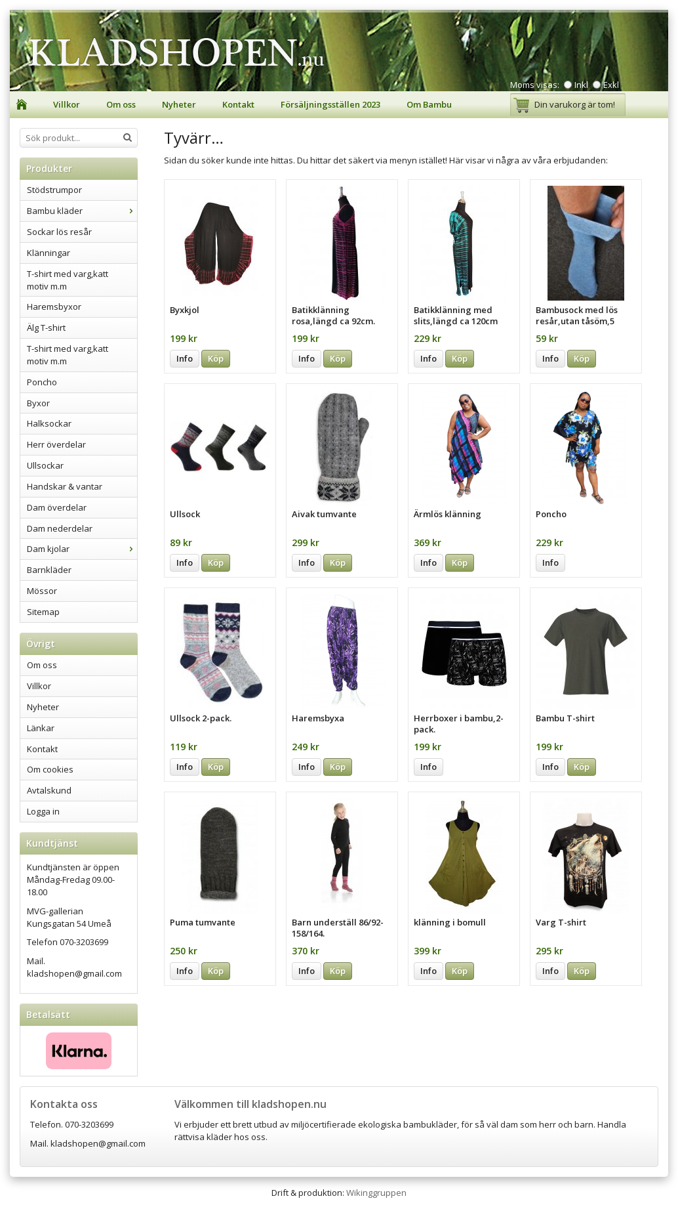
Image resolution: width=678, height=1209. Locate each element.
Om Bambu (429, 104)
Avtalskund (49, 790)
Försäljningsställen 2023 (330, 104)
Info (184, 358)
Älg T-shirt (46, 327)
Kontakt (238, 104)
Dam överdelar (57, 507)
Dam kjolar (82, 549)
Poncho (42, 382)
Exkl (611, 85)
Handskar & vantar (64, 486)
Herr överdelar (56, 444)
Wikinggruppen (376, 1192)
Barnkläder (49, 570)
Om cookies (50, 769)
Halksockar (49, 423)
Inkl (581, 85)
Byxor (38, 403)
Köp (216, 358)
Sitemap (43, 612)
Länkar (40, 728)
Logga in (43, 811)
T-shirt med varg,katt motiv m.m (67, 280)
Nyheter (179, 104)
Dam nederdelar (59, 528)
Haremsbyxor (54, 306)
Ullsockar (45, 465)
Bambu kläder (82, 211)
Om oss (121, 104)
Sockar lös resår (59, 232)
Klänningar (48, 253)
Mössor (42, 591)
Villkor (66, 104)
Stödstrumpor (54, 190)
